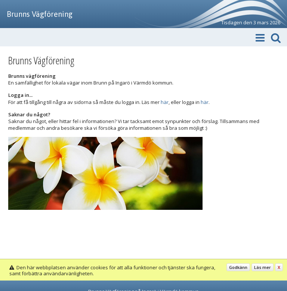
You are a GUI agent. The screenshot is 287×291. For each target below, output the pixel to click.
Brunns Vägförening (39, 14)
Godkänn (238, 267)
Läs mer (262, 267)
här (165, 102)
